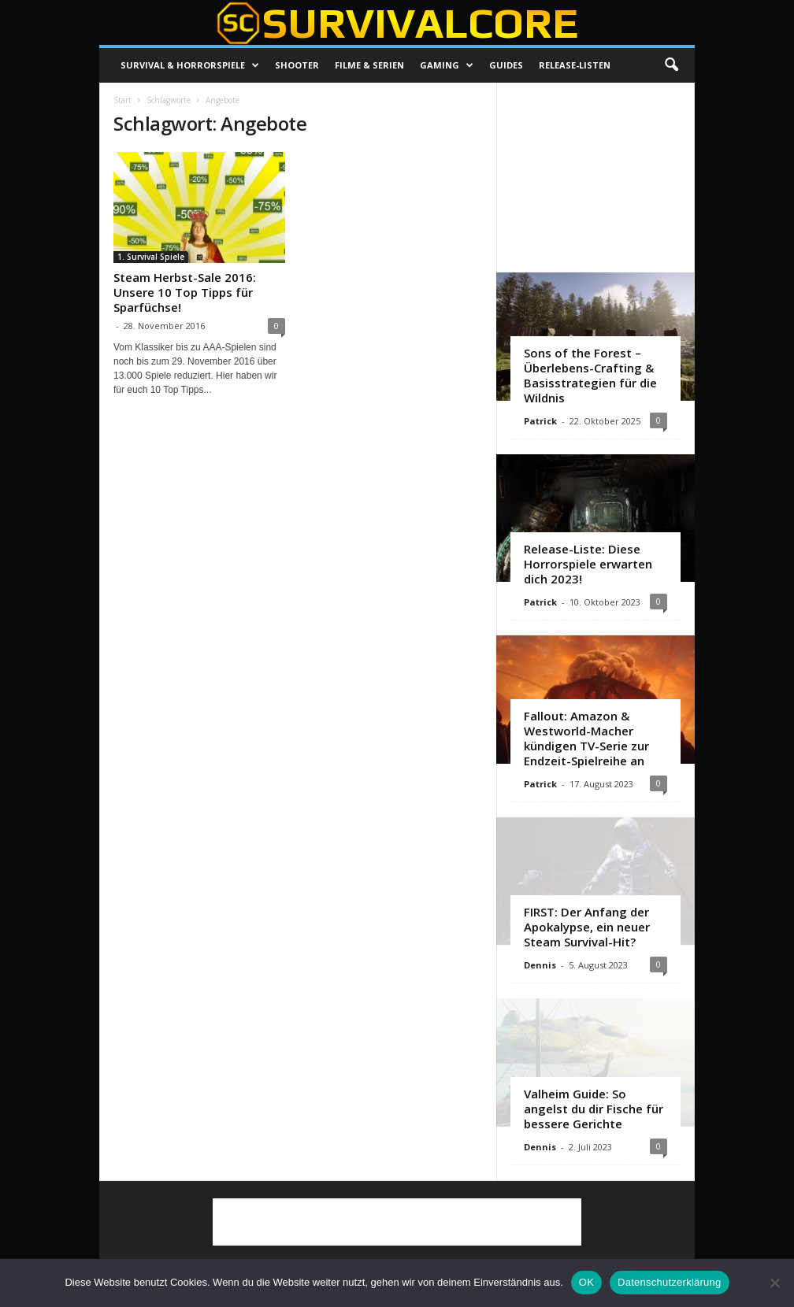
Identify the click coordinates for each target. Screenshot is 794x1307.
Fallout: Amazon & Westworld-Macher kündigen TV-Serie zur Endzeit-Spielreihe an (586, 738)
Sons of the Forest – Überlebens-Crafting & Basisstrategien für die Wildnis (590, 375)
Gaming (446, 65)
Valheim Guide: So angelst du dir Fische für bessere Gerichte (593, 1108)
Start (122, 100)
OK (586, 1282)
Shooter (297, 65)
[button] (671, 65)
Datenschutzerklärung (669, 1282)
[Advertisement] (596, 177)
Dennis (540, 965)
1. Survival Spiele (150, 256)
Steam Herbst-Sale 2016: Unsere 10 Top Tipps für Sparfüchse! (184, 292)
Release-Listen (574, 65)
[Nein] (774, 1282)
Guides (506, 65)
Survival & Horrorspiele (190, 65)
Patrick (540, 421)
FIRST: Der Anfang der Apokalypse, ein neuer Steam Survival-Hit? (587, 927)
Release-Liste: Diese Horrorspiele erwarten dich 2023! (588, 564)
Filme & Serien (369, 65)
